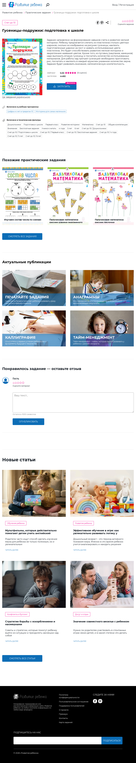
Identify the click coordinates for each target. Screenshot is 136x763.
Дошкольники (14, 124)
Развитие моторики (70, 124)
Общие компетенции (118, 124)
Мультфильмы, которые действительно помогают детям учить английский (31, 532)
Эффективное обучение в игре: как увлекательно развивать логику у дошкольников (96, 533)
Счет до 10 (9, 22)
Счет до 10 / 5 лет (15, 136)
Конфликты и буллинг (17, 614)
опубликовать (28, 421)
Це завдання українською (16, 97)
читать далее (11, 550)
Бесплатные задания (29, 128)
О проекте (63, 710)
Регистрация (126, 5)
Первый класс (51, 124)
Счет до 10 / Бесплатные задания (82, 132)
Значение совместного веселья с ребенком (101, 621)
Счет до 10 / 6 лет (33, 136)
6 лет (77, 128)
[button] (4, 196)
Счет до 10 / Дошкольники (94, 128)
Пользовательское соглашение (73, 702)
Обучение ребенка (15, 523)
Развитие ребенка (83, 523)
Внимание (12, 128)
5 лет (69, 128)
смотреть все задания (22, 236)
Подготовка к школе (33, 124)
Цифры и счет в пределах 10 (20, 111)
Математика (87, 124)
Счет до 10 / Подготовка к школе (23, 132)
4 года (62, 128)
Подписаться (112, 740)
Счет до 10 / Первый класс (52, 132)
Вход (114, 5)
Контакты (63, 718)
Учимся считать (49, 128)
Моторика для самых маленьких (51, 111)
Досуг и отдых (81, 614)
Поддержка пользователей (71, 706)
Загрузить (61, 86)
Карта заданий (65, 722)
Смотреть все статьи (22, 658)
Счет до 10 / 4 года (108, 132)
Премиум (63, 714)
